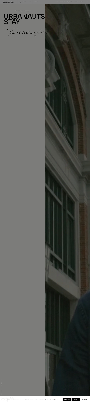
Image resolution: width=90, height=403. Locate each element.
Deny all (75, 399)
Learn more (9, 400)
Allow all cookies (67, 399)
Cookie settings (84, 399)
